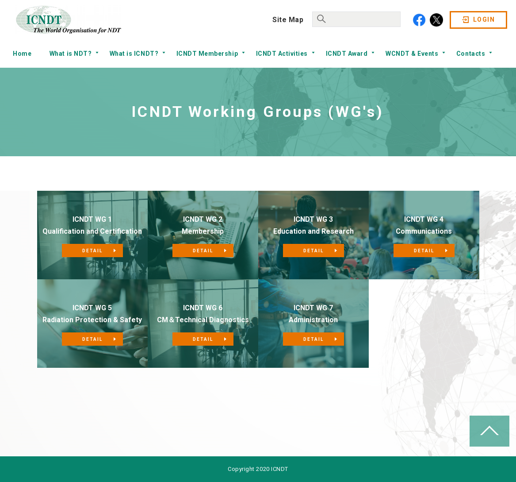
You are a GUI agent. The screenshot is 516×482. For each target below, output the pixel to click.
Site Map (287, 19)
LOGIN (484, 19)
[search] (355, 18)
